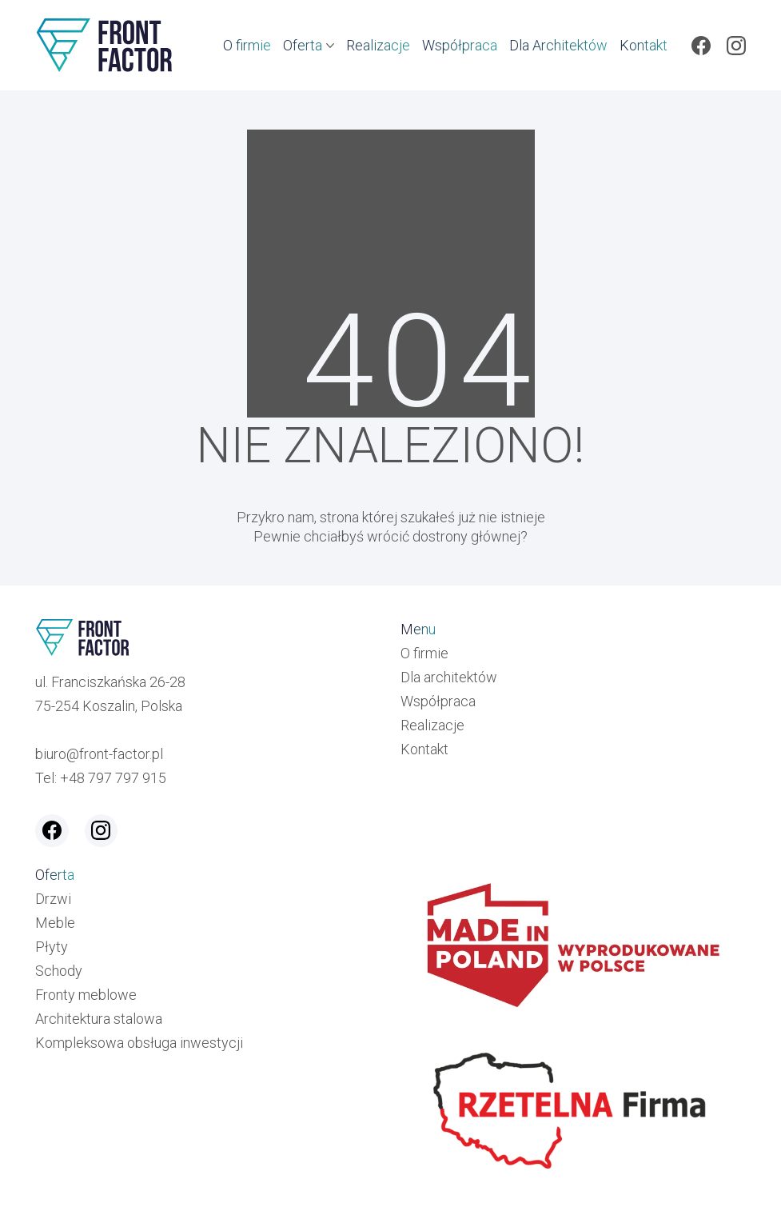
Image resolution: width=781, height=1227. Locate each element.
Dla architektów (448, 677)
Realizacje (432, 725)
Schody (58, 970)
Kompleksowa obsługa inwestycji (139, 1042)
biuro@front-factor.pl (99, 753)
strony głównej (474, 536)
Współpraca (438, 701)
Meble (55, 922)
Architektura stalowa (98, 1018)
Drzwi (53, 898)
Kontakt (424, 749)
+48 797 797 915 (113, 777)
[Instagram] (736, 45)
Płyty (51, 946)
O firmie (424, 653)
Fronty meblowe (86, 994)
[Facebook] (701, 45)
